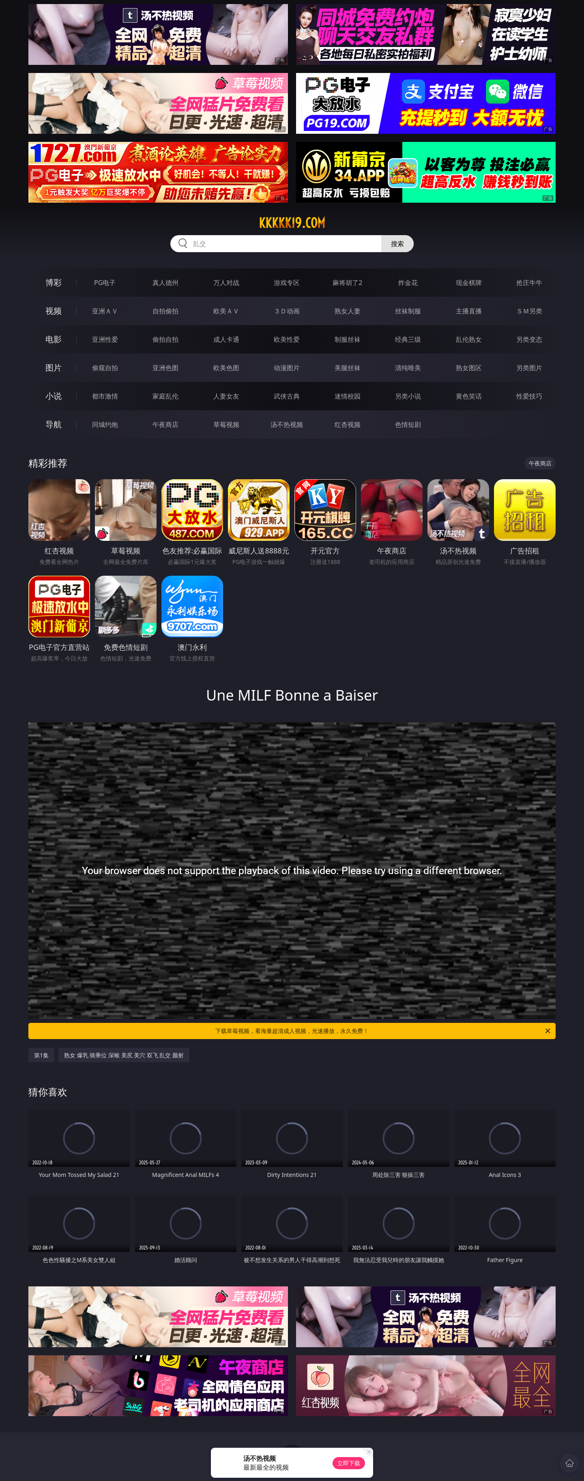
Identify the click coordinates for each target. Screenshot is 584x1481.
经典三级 (408, 339)
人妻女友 (226, 396)
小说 (53, 395)
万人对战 (226, 282)
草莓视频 (226, 424)
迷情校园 (348, 396)
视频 (53, 310)
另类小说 (408, 396)
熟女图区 (469, 367)
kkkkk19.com (292, 223)
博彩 (53, 282)
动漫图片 (287, 367)
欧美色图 (226, 367)
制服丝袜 (348, 339)
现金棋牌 (469, 282)
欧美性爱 (287, 339)
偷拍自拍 (165, 339)
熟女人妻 (348, 310)
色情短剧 (408, 424)
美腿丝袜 (348, 367)
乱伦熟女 (469, 339)
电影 (53, 339)
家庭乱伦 (165, 396)
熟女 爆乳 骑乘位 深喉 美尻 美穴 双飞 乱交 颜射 (124, 1055)
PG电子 (105, 282)
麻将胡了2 (347, 282)
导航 (53, 424)
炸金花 (408, 282)
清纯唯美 (408, 367)
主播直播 (469, 310)
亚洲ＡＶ (105, 310)
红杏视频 (348, 424)
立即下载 (348, 1463)
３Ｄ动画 (287, 310)
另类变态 (529, 339)
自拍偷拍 (165, 310)
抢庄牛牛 (529, 282)
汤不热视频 (287, 424)
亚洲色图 (165, 367)
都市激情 (105, 396)
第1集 (41, 1055)
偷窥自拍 (105, 367)
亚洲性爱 (105, 339)
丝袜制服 (408, 310)
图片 (53, 367)
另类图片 (529, 367)
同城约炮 (105, 424)
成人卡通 (226, 339)
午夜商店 (165, 424)
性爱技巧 (529, 396)
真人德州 (165, 282)
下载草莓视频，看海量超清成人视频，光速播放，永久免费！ (383, 1031)
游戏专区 (287, 282)
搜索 (397, 243)
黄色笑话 (469, 396)
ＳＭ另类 (529, 310)
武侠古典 (287, 396)
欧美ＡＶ (226, 310)
